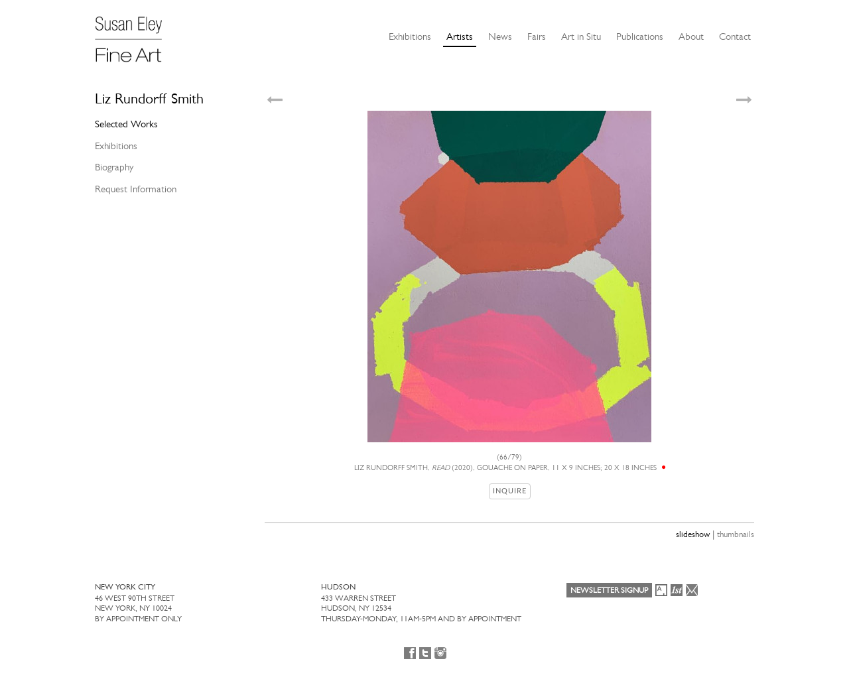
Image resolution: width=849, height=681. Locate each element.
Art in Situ (581, 36)
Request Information (135, 189)
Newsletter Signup (609, 590)
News (500, 36)
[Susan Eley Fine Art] (134, 34)
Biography (114, 167)
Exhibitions (410, 36)
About (691, 36)
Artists (459, 36)
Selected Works (126, 124)
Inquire (510, 491)
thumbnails (735, 534)
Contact (735, 36)
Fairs (536, 36)
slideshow (693, 534)
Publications (639, 36)
